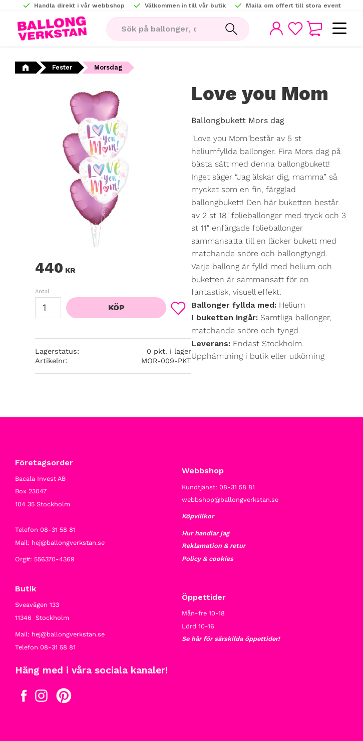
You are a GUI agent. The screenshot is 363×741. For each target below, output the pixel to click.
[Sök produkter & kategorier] (159, 29)
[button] (339, 29)
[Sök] (231, 29)
